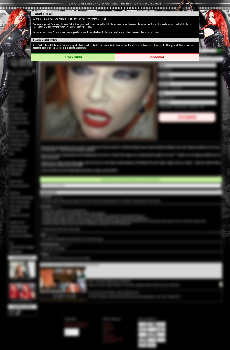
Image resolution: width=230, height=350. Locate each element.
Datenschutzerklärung (75, 47)
